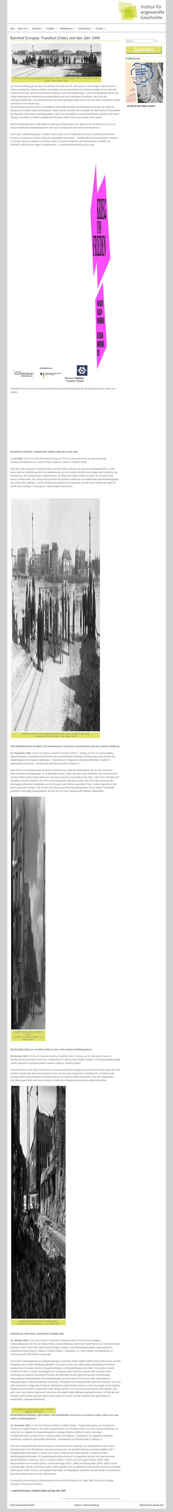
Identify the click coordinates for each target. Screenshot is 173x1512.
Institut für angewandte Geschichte (23, 1505)
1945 (76, 1499)
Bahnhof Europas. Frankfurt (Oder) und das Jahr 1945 (55, 38)
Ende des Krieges (86, 1499)
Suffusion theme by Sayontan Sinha (151, 1505)
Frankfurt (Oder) (100, 1499)
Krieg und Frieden (114, 1499)
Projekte (51, 29)
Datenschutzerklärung (91, 1505)
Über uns (24, 29)
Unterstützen (85, 29)
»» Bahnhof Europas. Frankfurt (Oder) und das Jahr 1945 (38, 1490)
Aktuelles (38, 29)
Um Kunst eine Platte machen (141, 106)
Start (12, 28)
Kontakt (101, 29)
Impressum (78, 1505)
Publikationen (67, 29)
